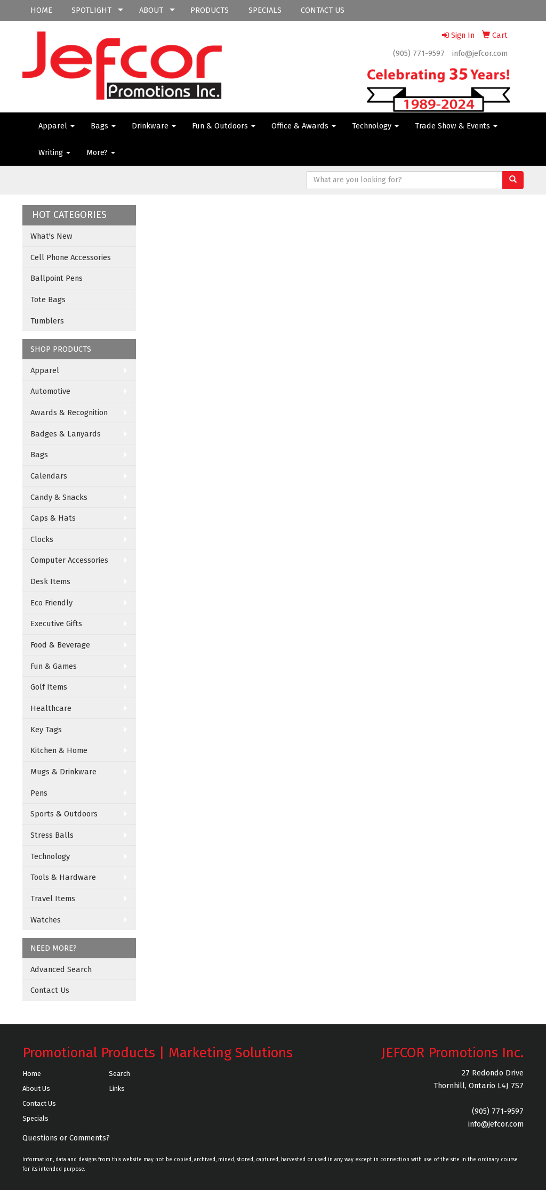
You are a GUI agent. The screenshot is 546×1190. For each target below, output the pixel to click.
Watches (45, 920)
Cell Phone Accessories (70, 257)
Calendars (48, 476)
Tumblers (47, 321)
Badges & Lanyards (65, 434)
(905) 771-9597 (419, 53)
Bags (103, 126)
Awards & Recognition (69, 412)
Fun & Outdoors (223, 126)
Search (119, 1074)
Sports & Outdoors (64, 814)
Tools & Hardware (63, 877)
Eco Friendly (51, 603)
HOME (41, 10)
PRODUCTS (209, 10)
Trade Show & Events (456, 126)
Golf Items (48, 687)
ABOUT (151, 10)
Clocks (41, 539)
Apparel (56, 126)
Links (117, 1088)
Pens (38, 793)
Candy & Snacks (58, 497)
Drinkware (154, 126)
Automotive (50, 391)
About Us (36, 1088)
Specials (35, 1118)
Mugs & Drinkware (63, 771)
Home (31, 1074)
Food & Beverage (60, 645)
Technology (375, 126)
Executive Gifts (56, 623)
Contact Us (49, 990)
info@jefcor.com (480, 53)
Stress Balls (52, 835)
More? (100, 152)
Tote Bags (48, 299)
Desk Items (50, 581)
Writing (54, 152)
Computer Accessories (69, 560)
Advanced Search (61, 969)
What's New (51, 236)
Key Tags (46, 729)
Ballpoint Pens (56, 278)
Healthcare (50, 708)
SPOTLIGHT (91, 10)
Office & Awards (303, 126)
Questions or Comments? (66, 1138)
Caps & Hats (53, 518)
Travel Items (52, 898)
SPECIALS (265, 10)
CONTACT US (322, 10)
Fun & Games (53, 666)
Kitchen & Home (58, 750)
